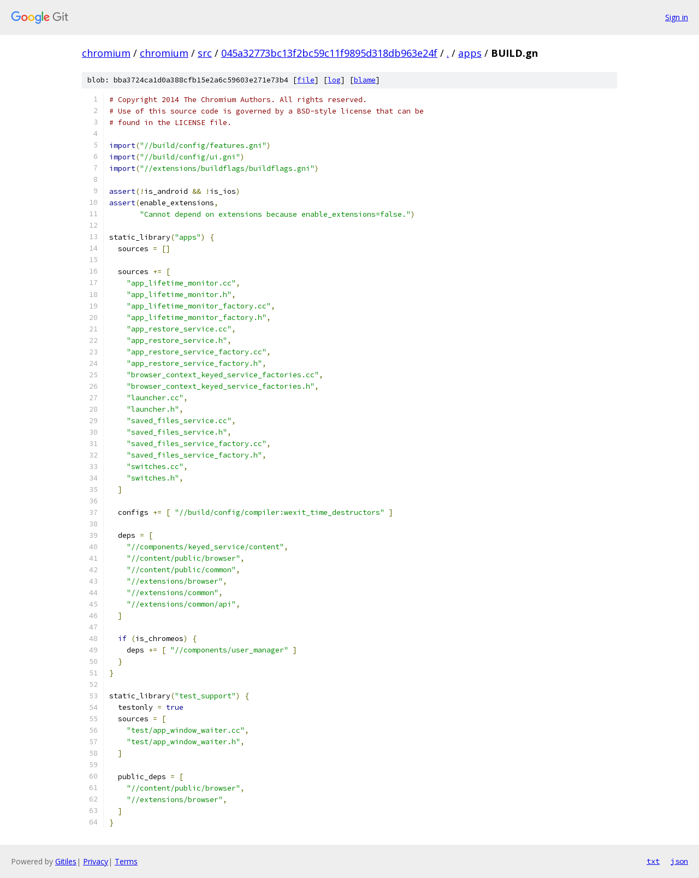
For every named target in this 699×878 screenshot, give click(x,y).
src (205, 53)
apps (470, 53)
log (334, 80)
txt (653, 861)
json (679, 861)
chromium (106, 53)
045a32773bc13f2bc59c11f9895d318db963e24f (329, 53)
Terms (126, 861)
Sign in (676, 17)
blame (365, 80)
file (306, 80)
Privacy (95, 861)
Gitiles (65, 861)
